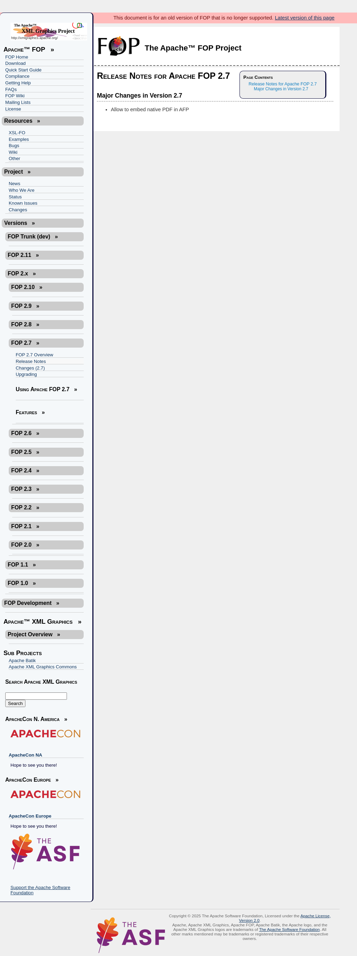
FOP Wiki (14, 95)
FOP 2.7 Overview (34, 354)
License (13, 109)
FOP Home (16, 57)
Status (15, 196)
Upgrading (26, 374)
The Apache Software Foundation (289, 929)
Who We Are (22, 190)
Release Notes (31, 361)
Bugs (14, 145)
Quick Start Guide (23, 70)
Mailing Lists (18, 102)
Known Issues (23, 203)
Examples (19, 139)
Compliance (17, 76)
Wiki (13, 152)
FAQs (11, 89)
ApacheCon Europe (30, 816)
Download (15, 63)
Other (14, 158)
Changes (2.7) (30, 368)
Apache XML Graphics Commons (43, 666)
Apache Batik (22, 660)
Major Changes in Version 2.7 (281, 88)
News (14, 183)
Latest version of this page (304, 18)
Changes (18, 209)
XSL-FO (17, 132)
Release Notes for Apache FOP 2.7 (283, 84)
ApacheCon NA (25, 755)
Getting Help (18, 82)
